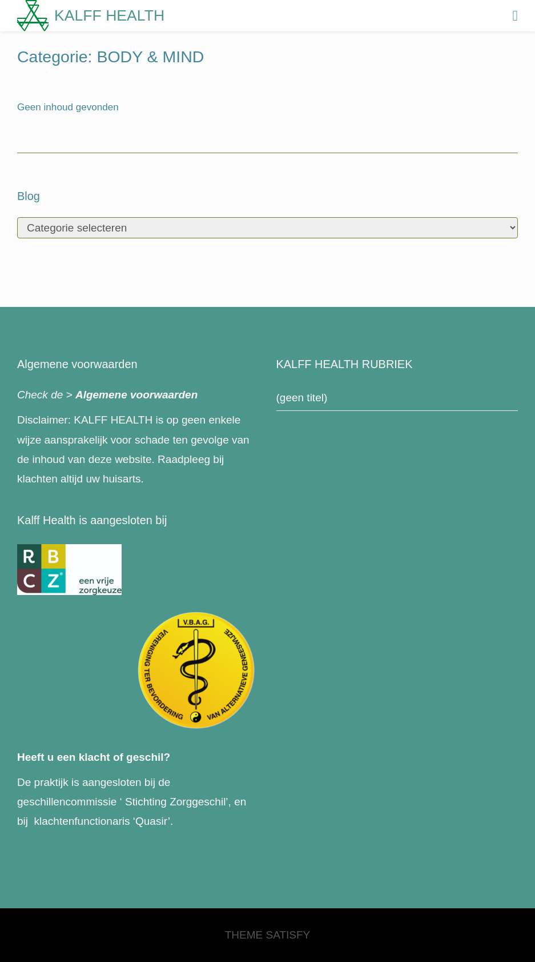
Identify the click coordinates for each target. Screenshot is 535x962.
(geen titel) (302, 398)
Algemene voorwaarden (136, 395)
